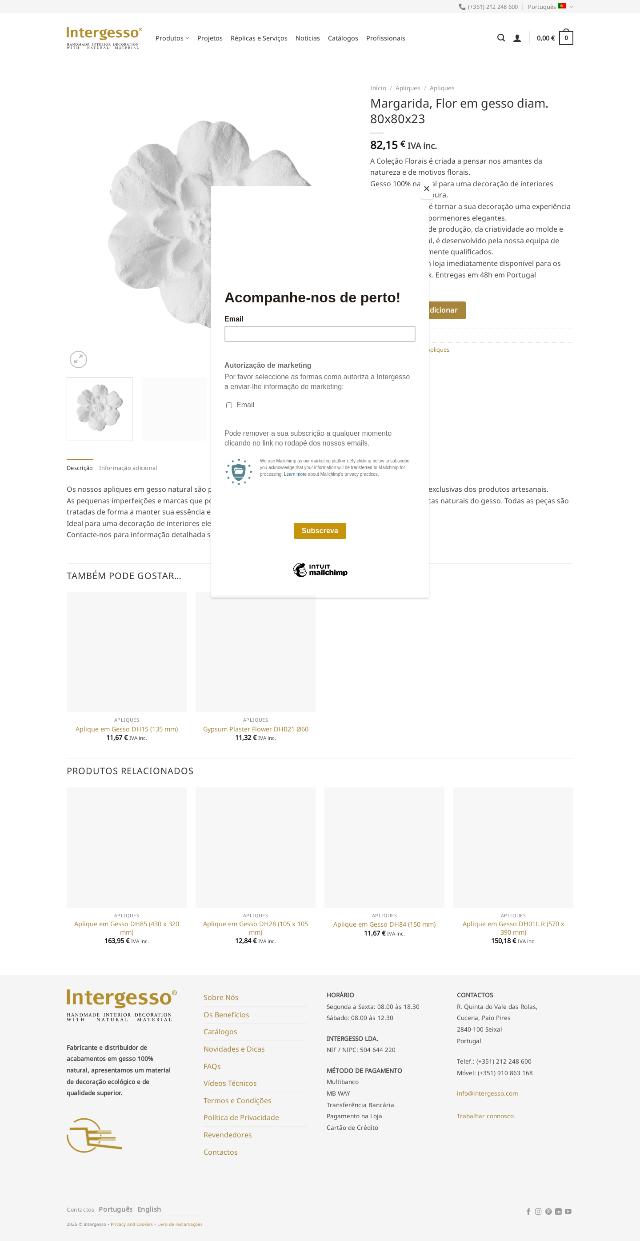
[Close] (426, 190)
